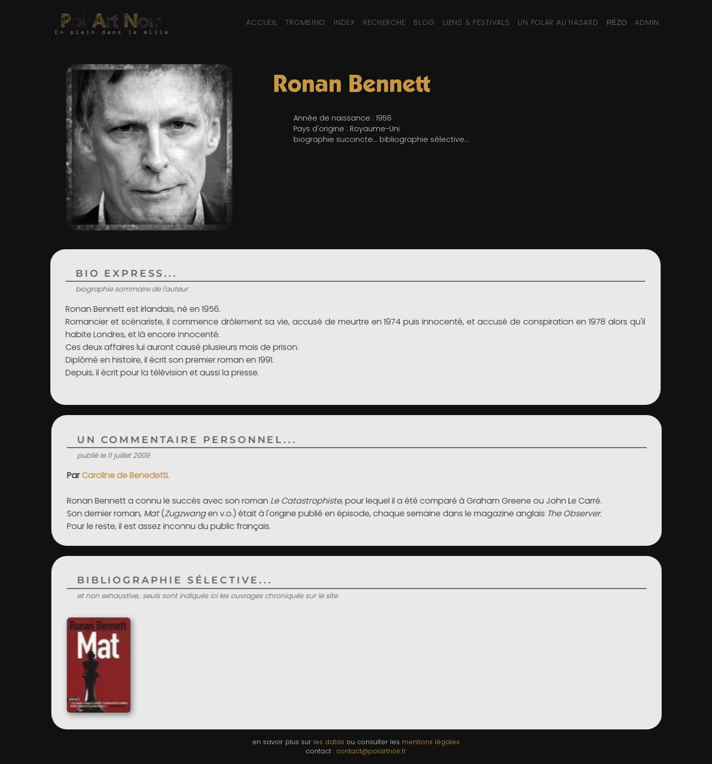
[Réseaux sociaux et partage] (616, 22)
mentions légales (431, 742)
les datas (328, 742)
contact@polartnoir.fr (371, 751)
